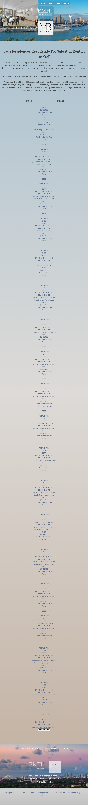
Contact (66, 3)
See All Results (44, 729)
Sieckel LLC (44, 795)
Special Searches (39, 3)
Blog (59, 3)
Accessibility (67, 749)
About (52, 3)
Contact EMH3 (49, 749)
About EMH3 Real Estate (27, 749)
